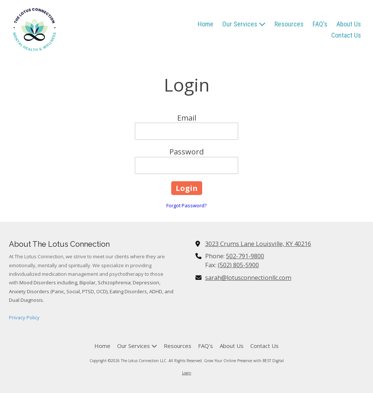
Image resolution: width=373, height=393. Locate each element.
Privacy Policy (24, 317)
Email (186, 118)
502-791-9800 (245, 256)
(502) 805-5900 (238, 265)
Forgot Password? (186, 205)
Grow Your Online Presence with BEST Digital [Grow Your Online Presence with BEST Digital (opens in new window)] (244, 360)
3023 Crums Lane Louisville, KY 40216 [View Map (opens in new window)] (258, 244)
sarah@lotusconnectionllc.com (248, 278)
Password (186, 152)
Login (186, 373)
